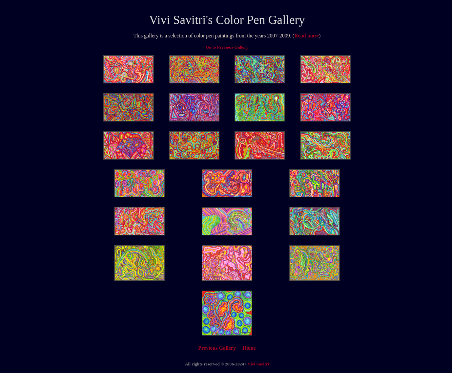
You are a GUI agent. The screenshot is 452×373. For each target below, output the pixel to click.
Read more (306, 35)
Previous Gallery (217, 348)
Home (249, 348)
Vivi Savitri (177, 20)
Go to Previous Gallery (227, 47)
